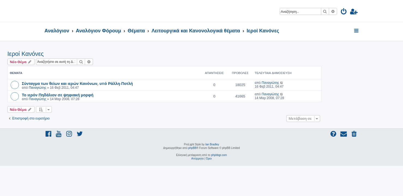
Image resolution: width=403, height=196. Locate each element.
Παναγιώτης (74, 88)
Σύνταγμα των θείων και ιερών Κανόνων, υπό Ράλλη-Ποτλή (114, 83)
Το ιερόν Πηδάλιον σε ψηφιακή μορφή (95, 94)
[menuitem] (344, 12)
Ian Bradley (212, 144)
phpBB (192, 147)
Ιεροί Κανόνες (62, 53)
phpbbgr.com (219, 155)
